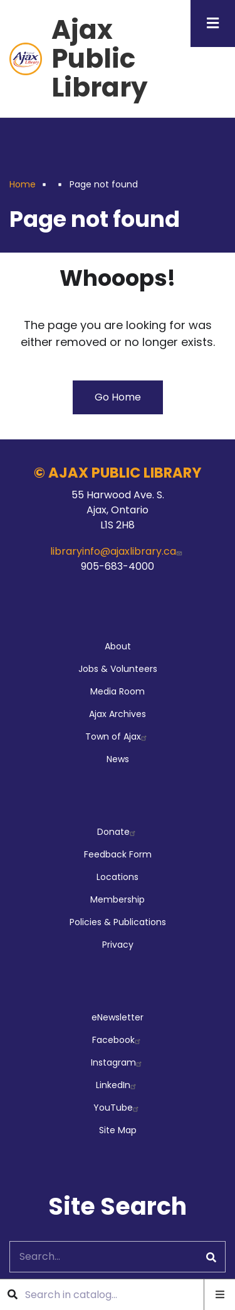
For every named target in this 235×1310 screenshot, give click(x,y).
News (118, 759)
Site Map (118, 1130)
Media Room (117, 691)
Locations (117, 877)
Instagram (118, 1062)
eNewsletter (117, 1017)
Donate (117, 831)
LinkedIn (117, 1085)
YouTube (117, 1107)
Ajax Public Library (99, 58)
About (118, 646)
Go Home (118, 397)
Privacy (117, 944)
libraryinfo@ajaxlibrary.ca (117, 551)
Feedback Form (118, 854)
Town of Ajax (117, 736)
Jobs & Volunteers (117, 669)
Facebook (118, 1040)
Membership (117, 899)
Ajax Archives (117, 714)
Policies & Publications (118, 922)
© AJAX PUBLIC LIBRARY (118, 473)
